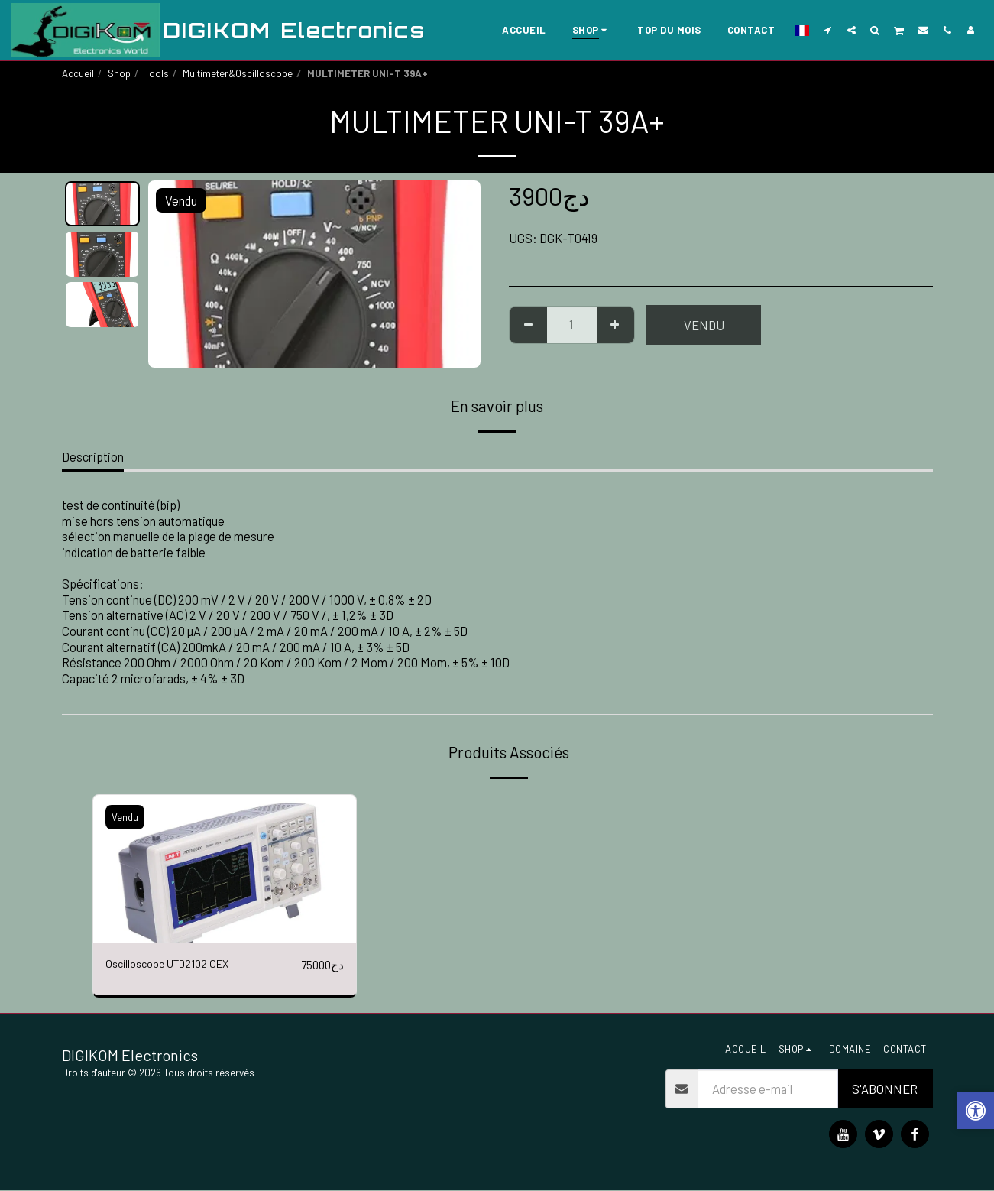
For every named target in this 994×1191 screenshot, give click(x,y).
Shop (119, 73)
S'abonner (885, 1089)
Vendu (704, 325)
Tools (156, 73)
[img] (225, 869)
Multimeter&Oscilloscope (238, 73)
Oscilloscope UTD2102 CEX (177, 964)
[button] (828, 29)
